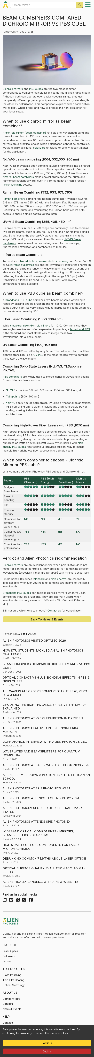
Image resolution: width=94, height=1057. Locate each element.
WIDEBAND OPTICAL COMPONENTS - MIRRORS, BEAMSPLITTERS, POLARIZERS (38, 833)
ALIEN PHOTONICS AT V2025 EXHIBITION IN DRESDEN (43, 718)
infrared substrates (22, 264)
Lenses (7, 961)
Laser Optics (10, 951)
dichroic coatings (58, 261)
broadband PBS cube (18, 300)
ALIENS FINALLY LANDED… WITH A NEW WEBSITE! (40, 882)
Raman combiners (14, 198)
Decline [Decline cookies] (47, 1051)
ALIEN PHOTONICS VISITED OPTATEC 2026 (34, 640)
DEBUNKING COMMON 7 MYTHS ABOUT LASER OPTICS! (44, 858)
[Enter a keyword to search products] (43, 5)
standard (39, 579)
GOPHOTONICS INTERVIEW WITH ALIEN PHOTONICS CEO (45, 742)
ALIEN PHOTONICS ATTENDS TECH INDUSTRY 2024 (41, 798)
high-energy (58, 579)
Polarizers (9, 956)
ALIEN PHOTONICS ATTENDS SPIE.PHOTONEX (36, 821)
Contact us (54, 610)
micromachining (12, 184)
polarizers (39, 147)
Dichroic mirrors (13, 88)
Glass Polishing (12, 975)
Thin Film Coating (13, 980)
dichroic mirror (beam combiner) (25, 132)
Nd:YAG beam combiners (18, 177)
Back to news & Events (47, 619)
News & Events (12, 1009)
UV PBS (38, 354)
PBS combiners (12, 376)
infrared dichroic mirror (32, 261)
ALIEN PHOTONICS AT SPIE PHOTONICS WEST (36, 788)
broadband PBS (80, 329)
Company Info (11, 998)
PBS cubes (36, 88)
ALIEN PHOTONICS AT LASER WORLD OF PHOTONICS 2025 (46, 765)
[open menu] (87, 4)
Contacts (8, 1003)
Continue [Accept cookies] (47, 1043)
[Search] (79, 5)
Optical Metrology (14, 985)
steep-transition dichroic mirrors (30, 325)
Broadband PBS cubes (17, 592)
